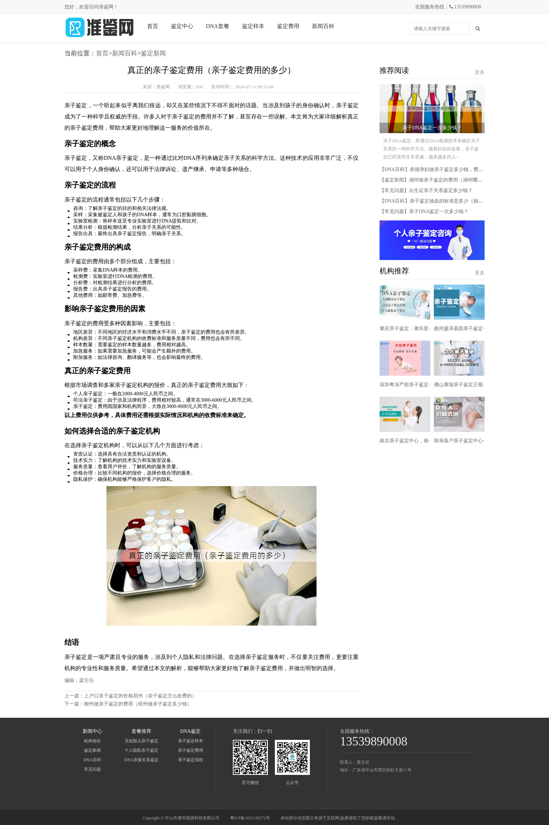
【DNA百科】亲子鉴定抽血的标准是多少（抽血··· (433, 201)
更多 (480, 72)
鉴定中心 (182, 26)
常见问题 (92, 769)
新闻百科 (323, 26)
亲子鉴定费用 (190, 750)
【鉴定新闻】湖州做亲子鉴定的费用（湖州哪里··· (433, 180)
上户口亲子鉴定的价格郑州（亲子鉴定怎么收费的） (140, 695)
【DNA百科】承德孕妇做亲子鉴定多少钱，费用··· (433, 169)
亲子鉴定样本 (190, 740)
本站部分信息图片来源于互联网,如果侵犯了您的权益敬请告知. (338, 818)
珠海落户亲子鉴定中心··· (460, 440)
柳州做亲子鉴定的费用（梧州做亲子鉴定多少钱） (138, 704)
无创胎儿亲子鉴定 (141, 740)
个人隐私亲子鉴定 (141, 750)
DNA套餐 (217, 26)
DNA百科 (92, 759)
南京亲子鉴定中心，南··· (406, 440)
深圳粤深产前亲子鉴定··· (406, 384)
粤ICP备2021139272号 (250, 818)
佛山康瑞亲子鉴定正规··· (460, 384)
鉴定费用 (288, 26)
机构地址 (92, 740)
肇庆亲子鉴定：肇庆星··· (406, 328)
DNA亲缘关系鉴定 (141, 759)
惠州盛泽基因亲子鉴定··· (460, 328)
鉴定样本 (253, 26)
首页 (152, 26)
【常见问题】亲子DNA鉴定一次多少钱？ (424, 211)
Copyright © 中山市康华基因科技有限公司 (181, 818)
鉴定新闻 (153, 53)
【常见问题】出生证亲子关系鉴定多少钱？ (426, 190)
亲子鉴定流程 (190, 759)
